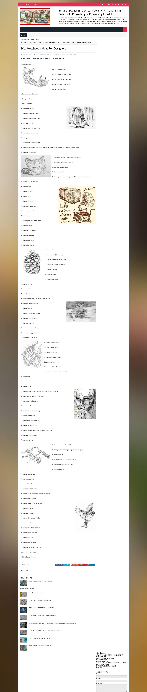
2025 (100, 145)
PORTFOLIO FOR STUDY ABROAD (106, 513)
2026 (100, 143)
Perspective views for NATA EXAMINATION (109, 205)
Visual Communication (104, 544)
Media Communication (104, 456)
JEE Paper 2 (101, 446)
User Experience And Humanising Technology (109, 208)
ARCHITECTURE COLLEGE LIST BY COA (108, 236)
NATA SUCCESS (102, 474)
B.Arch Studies (43, 44)
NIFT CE (100, 494)
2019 (100, 156)
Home (21, 4)
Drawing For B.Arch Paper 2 (106, 408)
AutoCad (100, 348)
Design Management (104, 398)
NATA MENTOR (101, 471)
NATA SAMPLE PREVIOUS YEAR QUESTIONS (42, 617)
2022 (100, 150)
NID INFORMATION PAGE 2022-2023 (106, 244)
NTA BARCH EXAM (102, 500)
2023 (100, 148)
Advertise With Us (103, 326)
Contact (35, 4)
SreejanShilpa (65, 44)
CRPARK (100, 379)
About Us (101, 322)
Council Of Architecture (103, 194)
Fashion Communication (105, 421)
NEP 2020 (100, 478)
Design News (101, 402)
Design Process (102, 405)
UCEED (100, 535)
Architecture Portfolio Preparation (108, 332)
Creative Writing (103, 373)
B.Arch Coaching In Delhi (30, 44)
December (103, 162)
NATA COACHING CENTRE (104, 468)
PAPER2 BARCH (102, 506)
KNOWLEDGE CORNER (102, 53)
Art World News (102, 345)
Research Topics (103, 519)
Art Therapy (101, 341)
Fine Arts (100, 430)
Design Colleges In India (27, 590)
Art (99, 338)
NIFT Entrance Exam (103, 490)
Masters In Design (103, 452)
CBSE (99, 364)
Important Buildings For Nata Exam (106, 197)
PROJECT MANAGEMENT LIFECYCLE (110, 181)
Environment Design (104, 411)
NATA (54, 44)
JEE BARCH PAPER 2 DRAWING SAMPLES (41, 610)
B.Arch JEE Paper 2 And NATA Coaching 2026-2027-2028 (45, 633)
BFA (99, 361)
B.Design (100, 357)
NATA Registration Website (104, 200)
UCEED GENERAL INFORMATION (105, 47)
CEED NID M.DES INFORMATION (105, 238)
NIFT (99, 487)
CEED (50, 44)
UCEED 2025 (101, 541)
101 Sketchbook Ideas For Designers (110, 179)
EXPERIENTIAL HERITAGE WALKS (106, 55)
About (28, 4)
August (102, 169)
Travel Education (103, 532)
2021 (100, 152)
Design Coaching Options (105, 392)
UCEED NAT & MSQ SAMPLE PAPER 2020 (40, 640)
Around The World (103, 335)
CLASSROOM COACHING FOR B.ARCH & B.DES (110, 239)
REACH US (99, 57)
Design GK (101, 395)
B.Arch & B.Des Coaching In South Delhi (40, 583)
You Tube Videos (101, 210)
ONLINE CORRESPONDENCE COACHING (107, 241)
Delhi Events (101, 389)
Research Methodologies (105, 516)
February (103, 175)
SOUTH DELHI (101, 522)
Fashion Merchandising (105, 427)
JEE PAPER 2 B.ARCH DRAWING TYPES (40, 648)
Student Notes (102, 528)
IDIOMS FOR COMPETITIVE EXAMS (106, 246)
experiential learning (104, 417)
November (103, 164)
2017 (100, 160)
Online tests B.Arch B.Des (105, 503)
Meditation (101, 459)
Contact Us (101, 370)
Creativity (101, 376)
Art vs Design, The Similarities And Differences (113, 177)
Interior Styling (103, 443)
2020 (100, 154)
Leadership (101, 449)
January (102, 186)
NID (59, 44)
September (103, 167)
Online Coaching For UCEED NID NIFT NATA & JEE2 (111, 52)
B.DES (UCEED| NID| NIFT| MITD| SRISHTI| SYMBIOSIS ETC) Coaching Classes (52, 625)
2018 (100, 158)
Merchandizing (102, 462)
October (102, 166)
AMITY (99, 329)
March (102, 173)
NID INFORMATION (101, 49)
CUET (99, 383)
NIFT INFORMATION (102, 50)
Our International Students (104, 202)
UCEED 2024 (101, 538)
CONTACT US (100, 243)
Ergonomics (101, 414)
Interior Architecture (104, 437)
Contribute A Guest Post (35, 595)
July (101, 171)
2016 (100, 188)
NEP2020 (100, 481)
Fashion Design (102, 424)
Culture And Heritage (104, 386)
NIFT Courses (102, 497)
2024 (100, 147)
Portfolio (101, 509)
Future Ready (102, 433)
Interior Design (102, 440)
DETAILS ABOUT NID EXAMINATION (39, 602)
